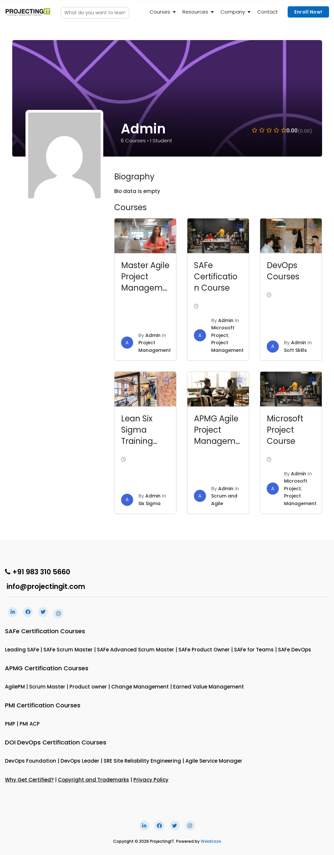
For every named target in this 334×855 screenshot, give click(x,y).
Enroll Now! (308, 12)
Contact (267, 11)
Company (232, 11)
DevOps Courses (283, 271)
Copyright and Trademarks (93, 779)
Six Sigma (149, 503)
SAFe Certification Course (215, 276)
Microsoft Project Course (285, 430)
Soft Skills (295, 350)
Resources (195, 11)
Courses (160, 11)
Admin (153, 335)
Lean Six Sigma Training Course (137, 435)
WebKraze (211, 841)
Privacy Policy (150, 779)
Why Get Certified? (29, 779)
